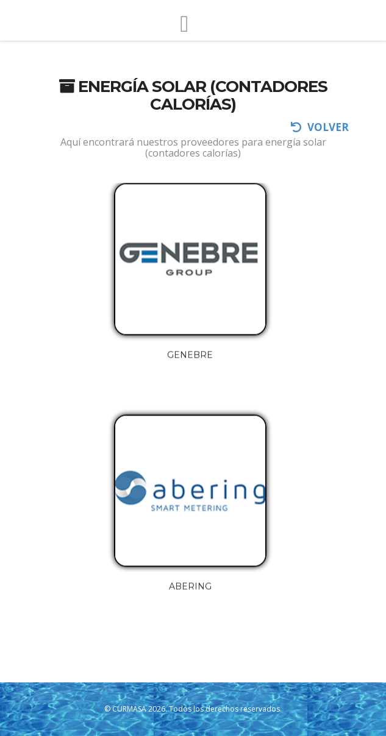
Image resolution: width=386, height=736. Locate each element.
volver (320, 127)
